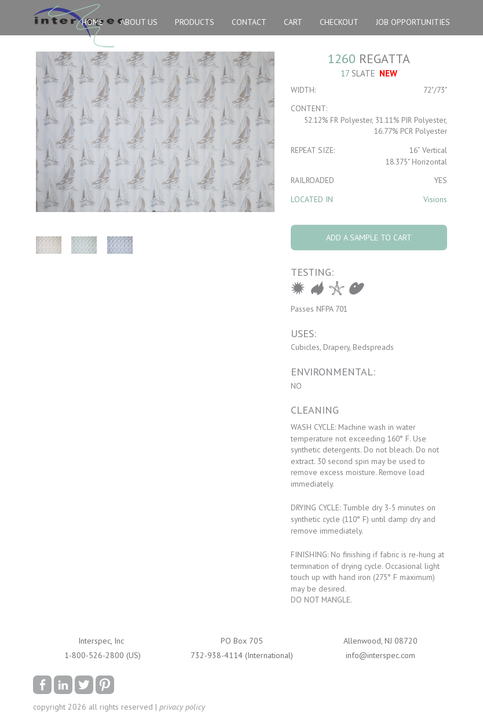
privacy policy (182, 707)
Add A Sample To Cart (369, 237)
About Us (139, 22)
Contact (249, 22)
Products (194, 22)
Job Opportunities (413, 22)
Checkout (339, 22)
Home (92, 22)
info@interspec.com (380, 655)
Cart (293, 22)
